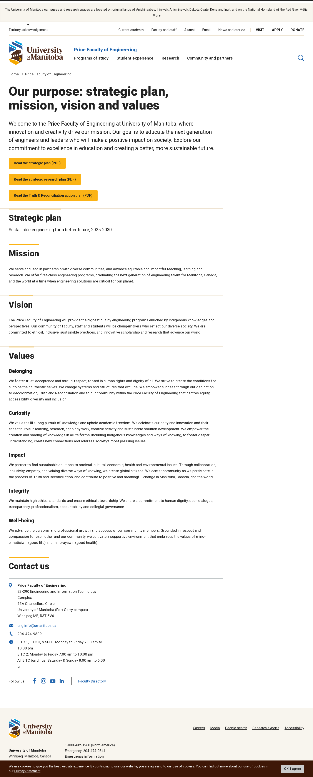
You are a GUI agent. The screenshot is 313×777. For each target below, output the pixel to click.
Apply (277, 25)
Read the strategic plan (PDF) (37, 159)
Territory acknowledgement (28, 25)
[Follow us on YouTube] (52, 676)
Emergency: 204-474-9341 (85, 746)
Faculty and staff (164, 25)
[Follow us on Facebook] (34, 676)
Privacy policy (235, 758)
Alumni (189, 25)
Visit (260, 25)
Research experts (265, 724)
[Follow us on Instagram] (43, 676)
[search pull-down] (301, 53)
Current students (131, 25)
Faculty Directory (92, 677)
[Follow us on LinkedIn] (61, 676)
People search (236, 724)
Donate (297, 25)
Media (215, 724)
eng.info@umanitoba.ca (36, 621)
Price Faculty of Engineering (105, 45)
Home (14, 70)
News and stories (231, 25)
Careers (199, 724)
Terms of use (261, 758)
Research (170, 53)
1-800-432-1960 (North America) (90, 741)
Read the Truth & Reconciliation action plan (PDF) (53, 191)
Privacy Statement (27, 771)
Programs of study (91, 53)
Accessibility (294, 724)
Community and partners (210, 53)
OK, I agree (292, 769)
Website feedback (290, 758)
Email (206, 25)
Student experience (135, 53)
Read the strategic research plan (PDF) (45, 175)
